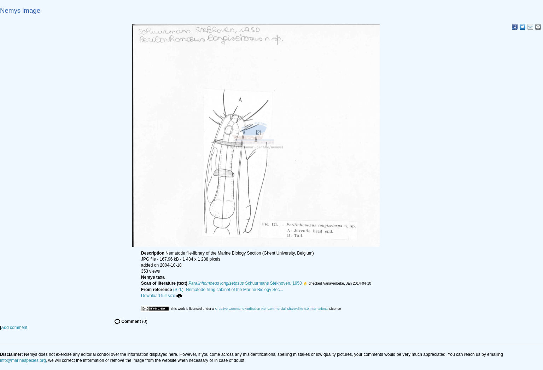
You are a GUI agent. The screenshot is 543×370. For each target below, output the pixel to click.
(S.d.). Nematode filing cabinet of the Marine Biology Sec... (228, 289)
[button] (305, 283)
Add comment (14, 327)
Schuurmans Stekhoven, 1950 (245, 283)
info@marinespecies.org (23, 360)
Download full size (161, 295)
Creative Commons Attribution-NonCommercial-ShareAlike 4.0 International (271, 309)
